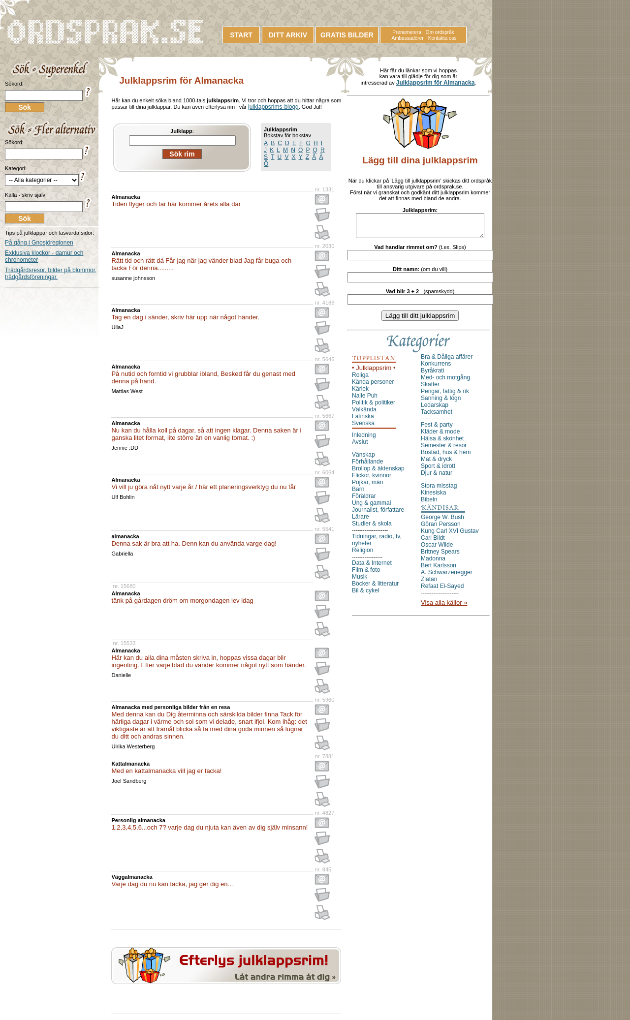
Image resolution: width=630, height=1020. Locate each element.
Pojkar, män (367, 486)
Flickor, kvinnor (371, 479)
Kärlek (360, 393)
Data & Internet (372, 567)
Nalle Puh (365, 400)
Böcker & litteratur (375, 588)
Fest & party (437, 429)
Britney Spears (440, 556)
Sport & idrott (438, 470)
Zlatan (429, 583)
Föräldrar (364, 500)
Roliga (360, 379)
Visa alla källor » (444, 607)
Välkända (364, 413)
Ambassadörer (408, 38)
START (241, 35)
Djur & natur (436, 477)
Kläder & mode (440, 436)
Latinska (363, 420)
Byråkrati (432, 374)
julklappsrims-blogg (273, 106)
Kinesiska (433, 497)
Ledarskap (434, 409)
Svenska (363, 427)
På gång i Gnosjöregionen (39, 242)
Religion (362, 554)
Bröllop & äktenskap (378, 472)
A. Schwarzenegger (446, 576)
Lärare (360, 521)
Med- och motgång (445, 381)
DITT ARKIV (288, 35)
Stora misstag (439, 490)
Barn (358, 493)
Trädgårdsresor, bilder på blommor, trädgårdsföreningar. (50, 273)
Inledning (364, 439)
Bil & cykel (365, 594)
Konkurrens (436, 368)
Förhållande (367, 466)
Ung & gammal (371, 507)
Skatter (430, 388)
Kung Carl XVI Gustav (449, 535)
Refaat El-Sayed (442, 590)
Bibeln (429, 503)
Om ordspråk (440, 32)
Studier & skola (372, 528)
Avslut (360, 446)
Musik (359, 581)
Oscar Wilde (437, 549)
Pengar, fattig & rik (445, 395)
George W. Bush (442, 521)
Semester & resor (444, 449)
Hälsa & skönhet (442, 442)
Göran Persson (441, 528)
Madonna (433, 562)
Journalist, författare (378, 514)
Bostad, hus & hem (446, 456)
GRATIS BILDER (347, 35)
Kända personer (373, 386)
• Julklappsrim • (374, 372)
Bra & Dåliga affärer (446, 361)
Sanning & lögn (441, 402)
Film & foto (366, 574)
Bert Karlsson (438, 569)
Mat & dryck (436, 463)
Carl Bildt (433, 542)
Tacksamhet (436, 416)
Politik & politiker (373, 406)
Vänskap (363, 459)
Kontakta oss (442, 38)
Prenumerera (406, 32)
